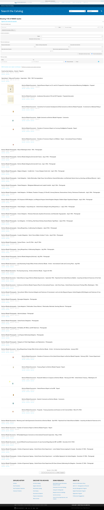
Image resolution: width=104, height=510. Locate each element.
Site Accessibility (27, 505)
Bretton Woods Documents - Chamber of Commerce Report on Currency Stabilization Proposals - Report (49, 128)
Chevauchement (69, 61)
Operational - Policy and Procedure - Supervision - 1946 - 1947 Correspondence (22, 78)
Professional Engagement (78, 496)
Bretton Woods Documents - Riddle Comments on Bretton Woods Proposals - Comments (45, 117)
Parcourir (92, 11)
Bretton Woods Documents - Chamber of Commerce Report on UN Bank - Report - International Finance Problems (52, 139)
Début (2, 59)
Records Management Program (80, 488)
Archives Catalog (36, 483)
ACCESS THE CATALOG (65, 2)
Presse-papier (101, 11)
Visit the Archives (57, 495)
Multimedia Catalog (37, 488)
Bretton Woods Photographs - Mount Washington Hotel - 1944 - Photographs (21, 149)
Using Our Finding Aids (58, 489)
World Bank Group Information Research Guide (60, 484)
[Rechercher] (85, 11)
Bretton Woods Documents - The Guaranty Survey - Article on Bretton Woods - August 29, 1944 (26, 271)
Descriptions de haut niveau (83, 53)
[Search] (77, 11)
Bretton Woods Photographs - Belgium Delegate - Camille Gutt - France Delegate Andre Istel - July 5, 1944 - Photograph (32, 171)
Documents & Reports (38, 493)
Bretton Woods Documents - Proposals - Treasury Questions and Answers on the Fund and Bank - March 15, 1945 (52, 410)
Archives (3, 5)
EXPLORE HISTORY (44, 2)
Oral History (35, 491)
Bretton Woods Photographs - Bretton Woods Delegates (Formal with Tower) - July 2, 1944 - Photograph (28, 157)
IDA (29, 508)
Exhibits (15, 483)
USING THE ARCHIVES (77, 2)
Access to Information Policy (79, 483)
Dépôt (38, 36)
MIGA (34, 508)
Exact (76, 61)
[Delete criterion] (101, 27)
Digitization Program (77, 493)
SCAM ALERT (74, 505)
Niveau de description (5, 44)
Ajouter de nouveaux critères (8, 30)
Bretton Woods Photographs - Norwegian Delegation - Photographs (19, 299)
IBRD (26, 508)
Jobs (42, 505)
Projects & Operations (38, 496)
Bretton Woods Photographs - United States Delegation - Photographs (20, 320)
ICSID (37, 508)
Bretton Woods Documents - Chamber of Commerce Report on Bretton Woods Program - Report (26, 427)
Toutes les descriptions (96, 53)
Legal (15, 505)
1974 (58, 472)
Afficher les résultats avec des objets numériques (31, 67)
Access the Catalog (10, 5)
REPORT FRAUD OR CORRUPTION (84, 505)
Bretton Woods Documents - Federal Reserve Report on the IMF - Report (41, 388)
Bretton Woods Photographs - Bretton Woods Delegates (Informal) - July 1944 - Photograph (25, 256)
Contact (45, 505)
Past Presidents (16, 485)
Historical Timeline (17, 491)
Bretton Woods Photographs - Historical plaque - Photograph (17, 313)
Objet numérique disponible (41, 44)
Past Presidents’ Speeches (19, 488)
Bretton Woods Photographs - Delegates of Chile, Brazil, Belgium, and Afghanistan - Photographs (26, 342)
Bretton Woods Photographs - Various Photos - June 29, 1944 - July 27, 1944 (21, 242)
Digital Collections (37, 485)
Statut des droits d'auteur (6, 49)
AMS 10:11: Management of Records (81, 485)
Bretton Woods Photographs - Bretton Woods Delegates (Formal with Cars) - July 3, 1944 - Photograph (28, 164)
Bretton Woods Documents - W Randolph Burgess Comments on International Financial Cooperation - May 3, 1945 (31, 435)
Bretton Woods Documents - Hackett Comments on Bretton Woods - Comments (43, 399)
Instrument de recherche (75, 44)
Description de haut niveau (34, 38)
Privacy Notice (20, 505)
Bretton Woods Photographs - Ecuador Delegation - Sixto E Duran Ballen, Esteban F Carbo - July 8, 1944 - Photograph (32, 235)
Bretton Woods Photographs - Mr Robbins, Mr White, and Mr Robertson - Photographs (24, 328)
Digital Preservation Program (79, 491)
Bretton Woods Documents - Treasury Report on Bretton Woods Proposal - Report (43, 367)
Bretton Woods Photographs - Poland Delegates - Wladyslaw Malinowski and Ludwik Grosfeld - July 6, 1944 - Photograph (33, 185)
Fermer (102, 1)
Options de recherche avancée (9, 21)
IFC (31, 508)
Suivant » (62, 472)
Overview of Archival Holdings (59, 487)
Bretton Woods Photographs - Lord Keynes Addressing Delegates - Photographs (22, 335)
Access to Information (36, 505)
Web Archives (36, 498)
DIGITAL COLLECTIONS (54, 2)
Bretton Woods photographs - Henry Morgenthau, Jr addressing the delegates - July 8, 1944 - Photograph (29, 228)
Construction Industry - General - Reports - (12, 71)
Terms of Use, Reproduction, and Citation (60, 498)
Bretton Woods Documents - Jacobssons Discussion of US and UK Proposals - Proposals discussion (48, 96)
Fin (33, 59)
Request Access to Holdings (59, 492)
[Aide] (97, 61)
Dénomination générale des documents (61, 49)
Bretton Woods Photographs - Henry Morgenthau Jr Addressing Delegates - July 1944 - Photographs (27, 249)
